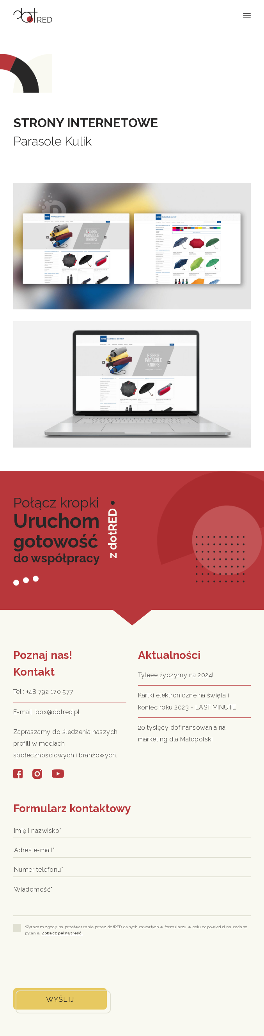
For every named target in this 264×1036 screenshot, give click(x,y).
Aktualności (169, 655)
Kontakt (34, 671)
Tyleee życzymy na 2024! (176, 675)
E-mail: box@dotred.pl (46, 712)
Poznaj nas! (42, 655)
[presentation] (72, 961)
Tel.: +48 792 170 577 (43, 691)
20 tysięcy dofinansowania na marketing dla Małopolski (182, 733)
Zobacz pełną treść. (62, 933)
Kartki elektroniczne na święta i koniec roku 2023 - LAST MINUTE (187, 701)
